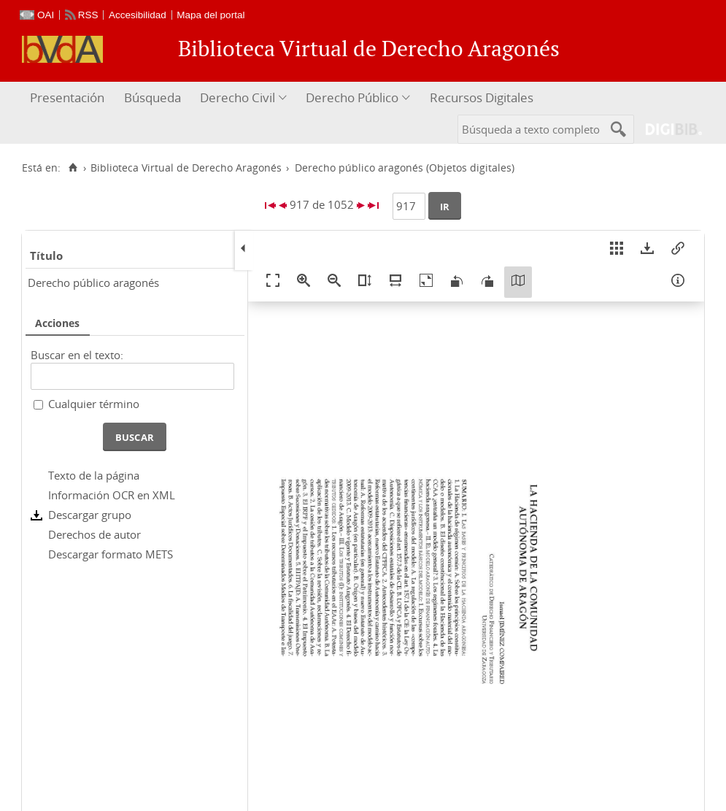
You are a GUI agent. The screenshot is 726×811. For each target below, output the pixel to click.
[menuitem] (69, 98)
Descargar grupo (89, 514)
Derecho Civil (237, 97)
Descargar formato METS (110, 554)
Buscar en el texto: (77, 354)
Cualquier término (93, 403)
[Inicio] (72, 168)
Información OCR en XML (111, 495)
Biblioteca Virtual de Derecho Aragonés (186, 167)
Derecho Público (352, 97)
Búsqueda (152, 97)
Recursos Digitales (481, 97)
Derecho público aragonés (93, 282)
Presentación (67, 97)
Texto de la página (93, 475)
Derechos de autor (94, 534)
